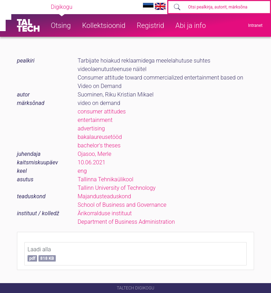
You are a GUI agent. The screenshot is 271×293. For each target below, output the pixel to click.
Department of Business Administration (126, 221)
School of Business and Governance (122, 204)
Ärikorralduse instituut (105, 213)
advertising (91, 128)
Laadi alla (42, 254)
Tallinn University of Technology (117, 187)
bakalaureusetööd (100, 137)
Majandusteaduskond (104, 196)
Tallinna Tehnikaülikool (105, 179)
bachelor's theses (99, 145)
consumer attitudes (102, 111)
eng (82, 171)
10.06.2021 (92, 162)
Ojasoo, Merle (94, 154)
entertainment (95, 120)
